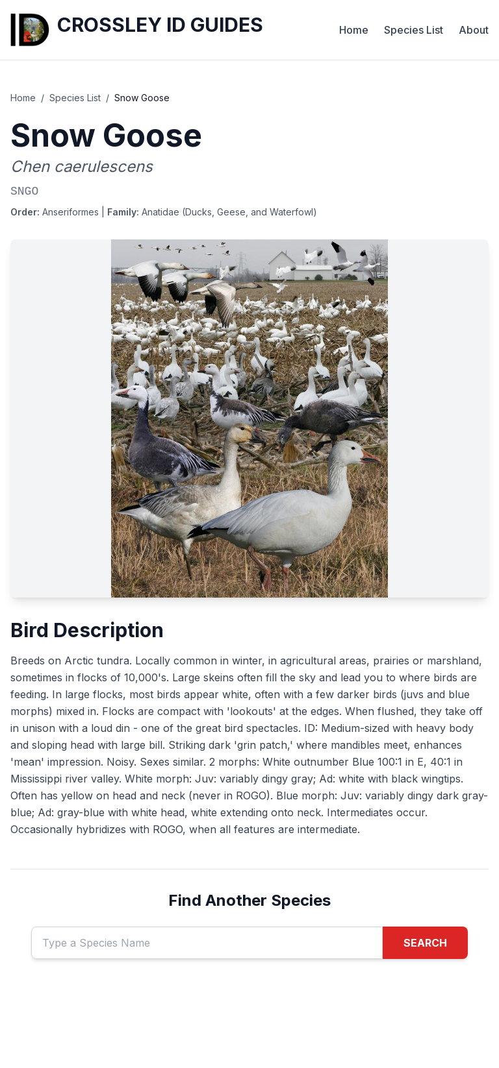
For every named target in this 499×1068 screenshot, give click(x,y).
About (474, 29)
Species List (413, 29)
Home (353, 29)
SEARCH (425, 942)
